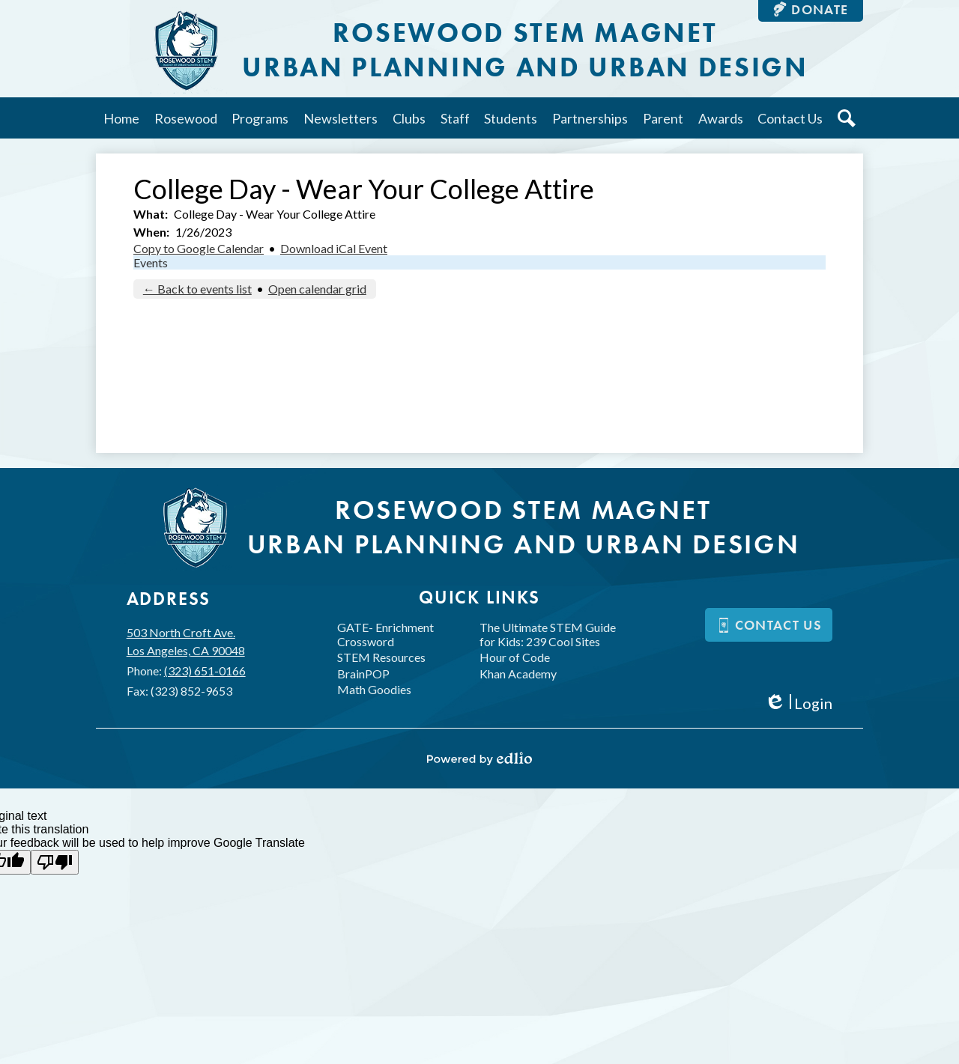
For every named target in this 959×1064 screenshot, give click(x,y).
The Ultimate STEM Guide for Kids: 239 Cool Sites (548, 634)
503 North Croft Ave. (186, 642)
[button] (185, 118)
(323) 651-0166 (205, 670)
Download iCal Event (333, 248)
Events (150, 262)
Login (798, 703)
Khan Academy (518, 673)
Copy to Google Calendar (198, 248)
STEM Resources (381, 657)
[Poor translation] (55, 862)
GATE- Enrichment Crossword (385, 634)
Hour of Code (515, 657)
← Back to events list (197, 289)
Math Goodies (374, 689)
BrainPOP (363, 673)
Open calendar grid (317, 289)
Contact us (769, 624)
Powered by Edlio (479, 758)
